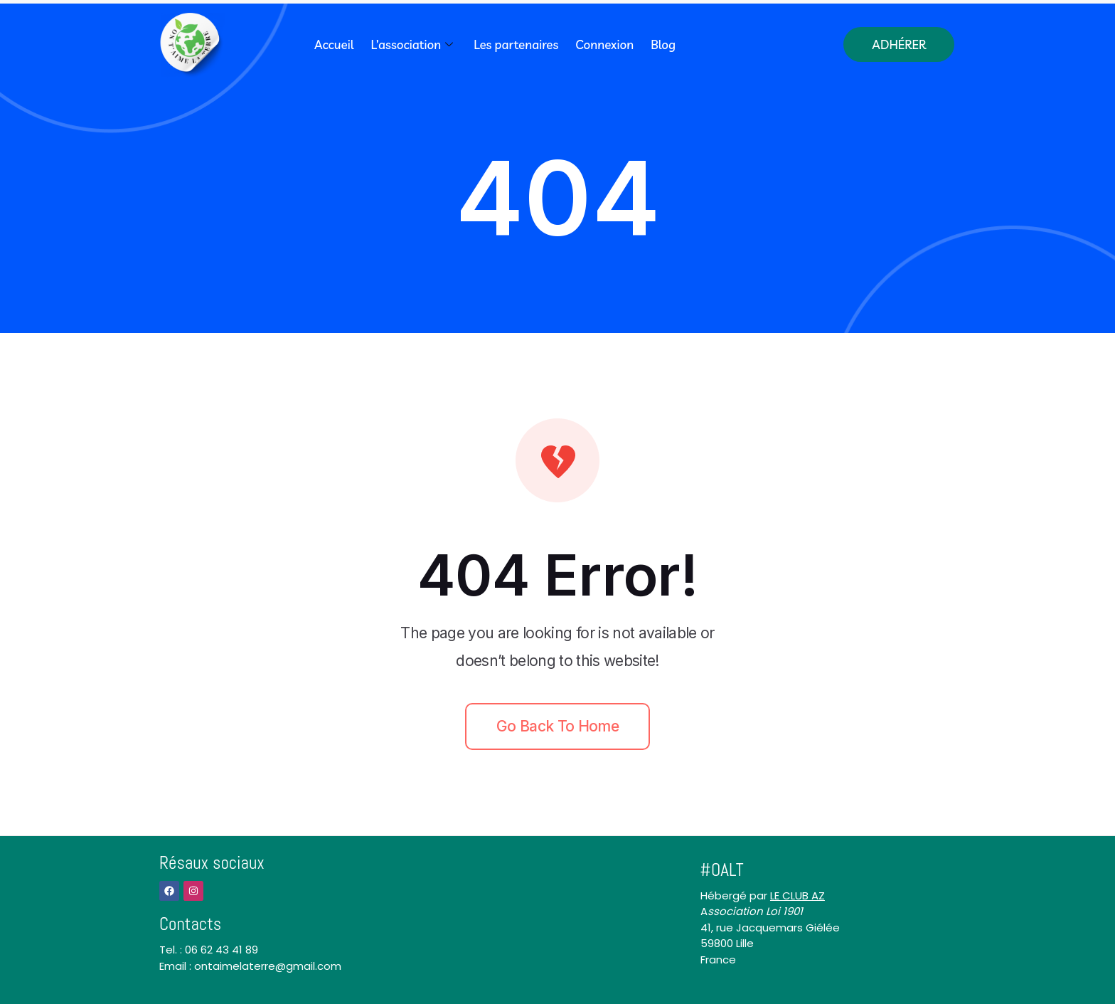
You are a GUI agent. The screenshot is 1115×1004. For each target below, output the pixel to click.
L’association (413, 44)
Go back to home (557, 726)
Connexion (604, 44)
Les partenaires (516, 44)
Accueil (334, 44)
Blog (663, 44)
